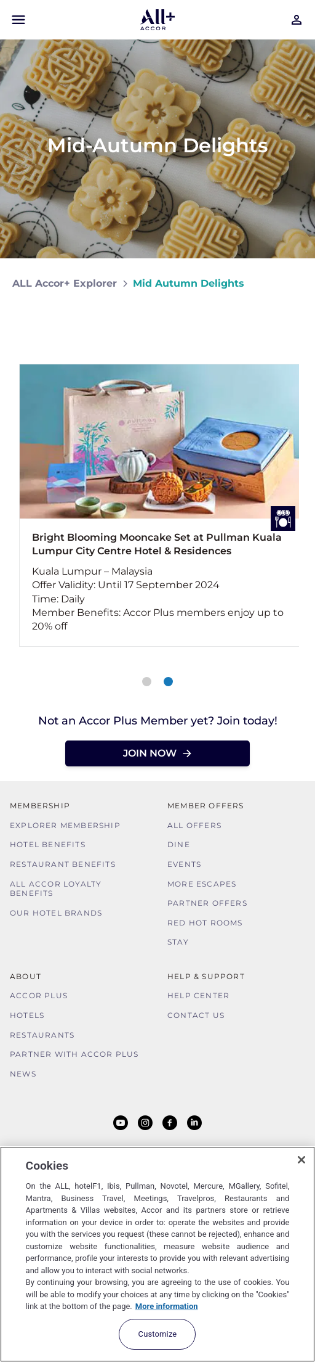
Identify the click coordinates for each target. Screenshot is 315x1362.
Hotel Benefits (48, 844)
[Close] (301, 1159)
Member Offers (205, 805)
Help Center (198, 995)
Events (184, 864)
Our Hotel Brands (56, 912)
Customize (157, 1334)
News (23, 1073)
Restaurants (42, 1035)
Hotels (27, 1015)
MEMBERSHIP (40, 805)
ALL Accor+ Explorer (64, 283)
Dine (178, 844)
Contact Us (196, 1015)
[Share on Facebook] (290, 319)
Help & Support (206, 976)
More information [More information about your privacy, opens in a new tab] (166, 1306)
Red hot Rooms (205, 922)
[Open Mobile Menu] (18, 19)
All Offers (194, 825)
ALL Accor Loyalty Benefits (56, 888)
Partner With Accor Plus (74, 1054)
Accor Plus (39, 995)
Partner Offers (207, 903)
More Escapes (201, 883)
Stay (178, 941)
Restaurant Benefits (63, 864)
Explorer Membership (65, 825)
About (25, 976)
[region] (157, 1254)
